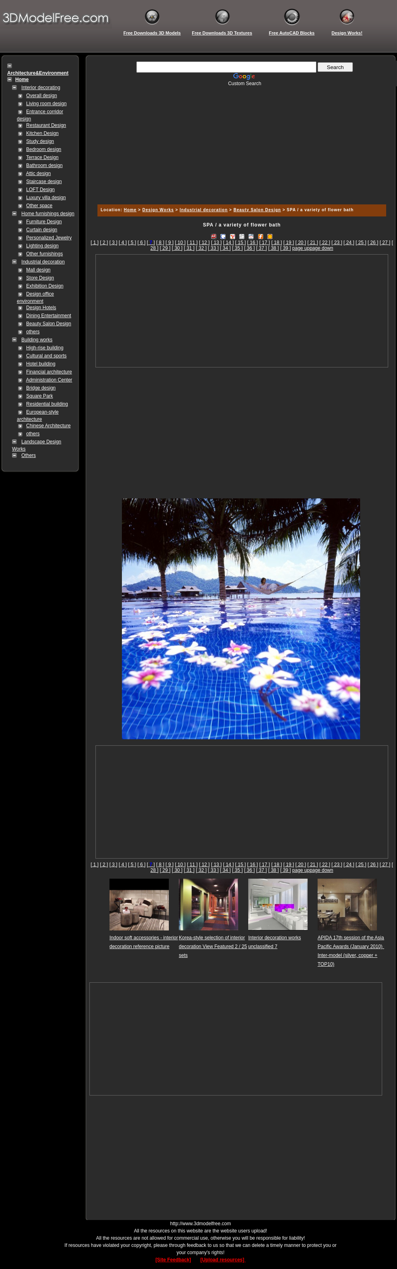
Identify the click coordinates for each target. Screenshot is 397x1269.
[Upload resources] (223, 1260)
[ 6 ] (142, 242)
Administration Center (49, 380)
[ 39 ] (285, 248)
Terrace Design (42, 157)
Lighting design (42, 246)
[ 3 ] (113, 242)
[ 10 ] (180, 242)
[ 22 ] (325, 242)
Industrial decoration (43, 262)
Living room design (46, 103)
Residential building (47, 404)
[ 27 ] (385, 242)
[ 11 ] (192, 242)
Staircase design (44, 181)
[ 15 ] (240, 242)
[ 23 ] (337, 242)
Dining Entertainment (48, 315)
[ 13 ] (216, 242)
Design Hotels (41, 307)
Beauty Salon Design (48, 323)
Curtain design (41, 230)
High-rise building (44, 348)
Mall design (38, 270)
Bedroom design (43, 149)
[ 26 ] (373, 242)
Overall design (41, 95)
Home (130, 210)
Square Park (39, 396)
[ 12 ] (204, 242)
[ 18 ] (276, 242)
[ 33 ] (213, 248)
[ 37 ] (261, 248)
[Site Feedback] (173, 1260)
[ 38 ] (273, 248)
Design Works (158, 210)
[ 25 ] (361, 242)
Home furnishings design (47, 213)
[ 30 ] (177, 248)
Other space (39, 205)
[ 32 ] (201, 248)
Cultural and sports (46, 356)
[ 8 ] (160, 242)
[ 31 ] (189, 248)
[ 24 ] (349, 242)
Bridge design (40, 388)
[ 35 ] (237, 248)
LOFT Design (40, 189)
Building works (36, 340)
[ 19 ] (288, 242)
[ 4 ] (123, 242)
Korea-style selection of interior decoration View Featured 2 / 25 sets (213, 946)
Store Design (40, 278)
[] (151, 242)
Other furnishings (44, 254)
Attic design (38, 173)
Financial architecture (49, 372)
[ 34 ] (225, 248)
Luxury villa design (46, 197)
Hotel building (40, 364)
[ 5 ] (132, 242)
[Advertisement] (240, 142)
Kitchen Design (42, 133)
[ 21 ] (313, 242)
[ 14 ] (228, 242)
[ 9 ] (170, 242)
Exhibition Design (44, 286)
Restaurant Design (46, 125)
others (32, 332)
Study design (40, 141)
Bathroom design (44, 165)
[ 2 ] (104, 242)
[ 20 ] (300, 242)
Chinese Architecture (48, 425)
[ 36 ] (249, 248)
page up (301, 248)
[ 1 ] (95, 242)
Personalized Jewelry (48, 238)
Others (28, 455)
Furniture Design (44, 221)
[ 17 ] (264, 242)
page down (321, 248)
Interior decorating (40, 87)
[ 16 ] (252, 242)
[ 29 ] (165, 248)
